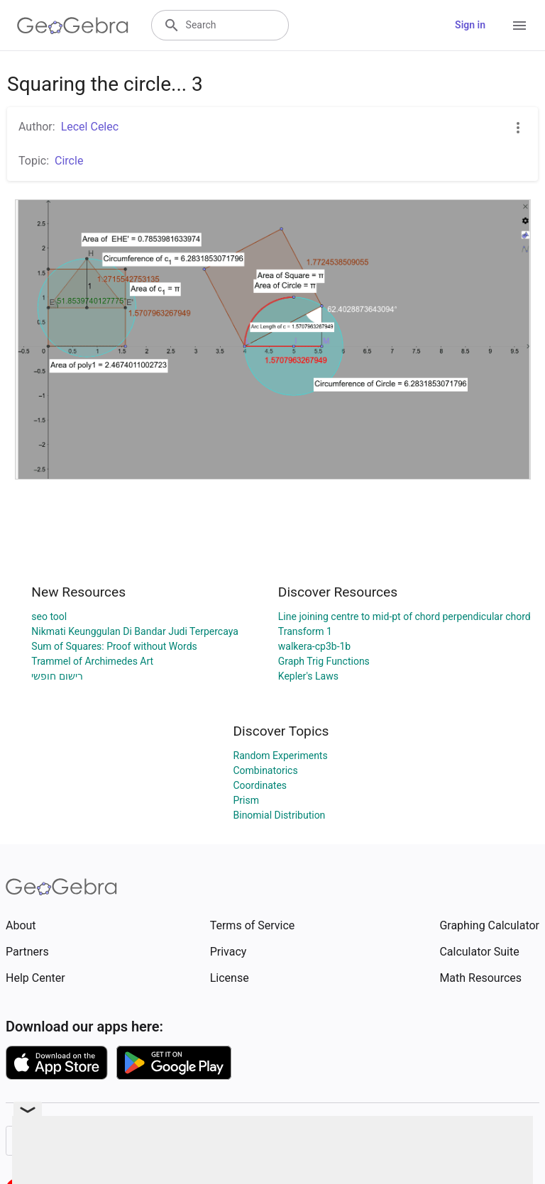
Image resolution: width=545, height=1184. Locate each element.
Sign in (470, 25)
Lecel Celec (90, 126)
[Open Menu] (519, 25)
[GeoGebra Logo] (72, 25)
